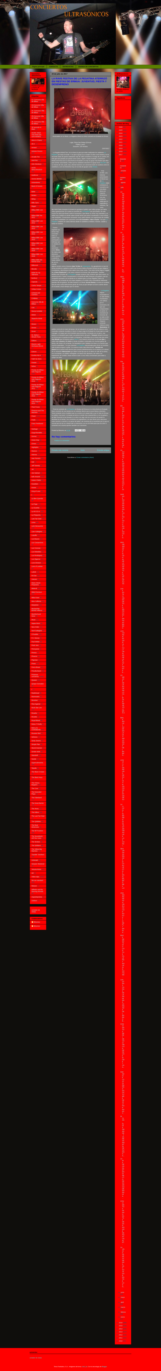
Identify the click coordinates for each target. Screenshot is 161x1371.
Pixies (34, 663)
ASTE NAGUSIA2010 (37, 169)
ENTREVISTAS (68, 67)
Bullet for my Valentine (36, 273)
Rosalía (34, 713)
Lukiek (34, 572)
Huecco (34, 451)
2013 (121, 1332)
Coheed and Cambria (36, 294)
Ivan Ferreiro (36, 458)
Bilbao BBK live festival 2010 (37, 261)
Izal (33, 462)
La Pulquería (36, 515)
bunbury (34, 278)
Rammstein (35, 696)
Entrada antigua (103, 450)
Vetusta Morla (36, 869)
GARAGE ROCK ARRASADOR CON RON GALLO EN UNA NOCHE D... (122, 516)
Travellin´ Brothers (38, 855)
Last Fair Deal (36, 519)
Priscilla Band (36, 671)
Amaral (34, 147)
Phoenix (34, 656)
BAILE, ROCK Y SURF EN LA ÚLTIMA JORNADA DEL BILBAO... (122, 737)
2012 (121, 1335)
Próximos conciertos (35, 675)
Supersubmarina (37, 763)
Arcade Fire (36, 157)
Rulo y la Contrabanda (36, 729)
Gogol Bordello (37, 433)
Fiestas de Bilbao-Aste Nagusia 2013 (38, 401)
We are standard (37, 880)
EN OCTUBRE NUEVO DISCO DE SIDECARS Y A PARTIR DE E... (122, 426)
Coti (33, 307)
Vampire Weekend (38, 864)
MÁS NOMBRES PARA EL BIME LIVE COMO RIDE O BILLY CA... (122, 296)
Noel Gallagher (37, 631)
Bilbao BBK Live (37, 210)
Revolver (35, 700)
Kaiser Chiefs (36, 480)
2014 (121, 1329)
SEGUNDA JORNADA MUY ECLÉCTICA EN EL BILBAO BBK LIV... (122, 869)
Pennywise (35, 649)
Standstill (35, 755)
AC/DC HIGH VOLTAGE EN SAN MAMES (36, 134)
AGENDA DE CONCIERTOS (88, 67)
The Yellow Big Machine (37, 850)
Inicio (83, 450)
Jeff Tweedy (36, 465)
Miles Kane (35, 598)
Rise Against (36, 704)
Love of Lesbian (37, 566)
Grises (34, 444)
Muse (33, 620)
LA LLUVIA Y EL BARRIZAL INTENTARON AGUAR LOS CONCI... (122, 825)
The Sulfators (36, 845)
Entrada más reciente (60, 450)
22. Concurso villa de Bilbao (38, 100)
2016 (121, 1323)
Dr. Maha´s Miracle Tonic (36, 336)
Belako (34, 195)
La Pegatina (86, 211)
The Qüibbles (36, 821)
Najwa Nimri (36, 623)
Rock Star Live (37, 708)
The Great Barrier (38, 803)
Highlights (35, 447)
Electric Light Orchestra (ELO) (37, 345)
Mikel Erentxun (37, 592)
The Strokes (36, 842)
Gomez (34, 436)
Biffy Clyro (35, 203)
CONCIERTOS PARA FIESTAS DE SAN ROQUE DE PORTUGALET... (122, 1222)
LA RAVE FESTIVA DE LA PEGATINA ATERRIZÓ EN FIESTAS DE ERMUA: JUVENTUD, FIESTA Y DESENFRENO (79, 81)
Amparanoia (86, 266)
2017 (121, 154)
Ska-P (77, 339)
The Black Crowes (38, 772)
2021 (121, 142)
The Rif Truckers (37, 831)
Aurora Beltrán (37, 179)
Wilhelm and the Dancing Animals (37, 890)
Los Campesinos (37, 542)
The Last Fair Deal (38, 816)
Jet (33, 469)
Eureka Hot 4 (36, 355)
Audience (35, 175)
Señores (34, 737)
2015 (121, 1326)
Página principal (38, 67)
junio (122, 1292)
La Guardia (35, 508)
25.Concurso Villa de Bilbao (38, 117)
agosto (123, 182)
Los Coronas (36, 548)
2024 (121, 133)
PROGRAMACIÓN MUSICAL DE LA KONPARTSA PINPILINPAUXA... (122, 564)
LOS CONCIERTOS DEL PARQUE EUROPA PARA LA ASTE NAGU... (122, 338)
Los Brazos (35, 539)
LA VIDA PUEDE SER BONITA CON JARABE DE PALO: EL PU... (122, 253)
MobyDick (35, 605)
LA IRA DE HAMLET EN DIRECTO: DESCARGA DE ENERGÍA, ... (122, 1178)
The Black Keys (37, 777)
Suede (34, 759)
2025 (121, 130)
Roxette (34, 717)
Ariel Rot (35, 160)
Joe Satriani (36, 473)
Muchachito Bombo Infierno (37, 609)
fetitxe (34, 366)
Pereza (34, 653)
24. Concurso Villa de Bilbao (38, 111)
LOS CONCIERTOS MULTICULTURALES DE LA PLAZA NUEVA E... (122, 651)
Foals (33, 420)
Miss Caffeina (36, 601)
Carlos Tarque (36, 285)
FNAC (34, 416)
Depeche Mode (37, 318)
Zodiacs (34, 901)
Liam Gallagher (37, 531)
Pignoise (35, 660)
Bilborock (35, 265)
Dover (34, 331)
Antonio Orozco (37, 151)
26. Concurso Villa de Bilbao (38, 123)
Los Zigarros (36, 559)
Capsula (34, 282)
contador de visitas (36, 911)
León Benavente (37, 526)
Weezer (34, 886)
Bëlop (34, 199)
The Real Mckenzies (35, 826)
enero (123, 1317)
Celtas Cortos (36, 289)
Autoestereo (36, 182)
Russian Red (36, 733)
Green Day (35, 440)
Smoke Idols (36, 752)
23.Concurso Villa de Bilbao (38, 106)
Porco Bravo (36, 667)
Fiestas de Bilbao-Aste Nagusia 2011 (38, 386)
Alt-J (33, 144)
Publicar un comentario (61, 440)
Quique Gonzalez (38, 684)
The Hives (35, 809)
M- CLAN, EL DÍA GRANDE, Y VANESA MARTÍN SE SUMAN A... (122, 1136)
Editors (34, 340)
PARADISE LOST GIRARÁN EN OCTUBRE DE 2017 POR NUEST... (122, 1092)
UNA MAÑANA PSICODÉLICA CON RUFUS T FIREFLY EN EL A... (122, 912)
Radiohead (35, 693)
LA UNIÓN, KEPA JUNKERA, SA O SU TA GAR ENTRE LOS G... (122, 1268)
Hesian (95, 167)
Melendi (34, 588)
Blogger (104, 1366)
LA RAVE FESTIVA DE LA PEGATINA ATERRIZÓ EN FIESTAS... (122, 210)
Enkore (34, 352)
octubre (123, 171)
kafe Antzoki (36, 477)
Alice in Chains (37, 140)
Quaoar (34, 680)
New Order (35, 627)
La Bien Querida (37, 498)
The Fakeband (37, 797)
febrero (123, 1312)
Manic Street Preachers (36, 584)
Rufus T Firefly (37, 724)
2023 (121, 136)
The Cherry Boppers (35, 784)
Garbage (35, 429)
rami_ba (84, 1366)
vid (33, 873)
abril (122, 1302)
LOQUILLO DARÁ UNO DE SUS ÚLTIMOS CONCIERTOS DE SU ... (122, 780)
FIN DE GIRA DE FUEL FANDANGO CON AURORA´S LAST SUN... (122, 382)
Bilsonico (37, 922)
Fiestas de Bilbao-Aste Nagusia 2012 (38, 394)
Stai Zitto (103, 162)
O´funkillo (35, 634)
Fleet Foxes (36, 407)
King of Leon (36, 491)
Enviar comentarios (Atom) (85, 457)
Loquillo (34, 535)
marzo (123, 1307)
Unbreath (35, 860)
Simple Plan (36, 744)
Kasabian (35, 484)
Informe (34, 455)
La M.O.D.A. (36, 511)
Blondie (34, 269)
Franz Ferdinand (37, 423)
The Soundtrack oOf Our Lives (37, 837)
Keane (34, 487)
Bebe (33, 192)
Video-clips (35, 877)
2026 (121, 127)
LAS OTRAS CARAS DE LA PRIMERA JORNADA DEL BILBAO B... (122, 1000)
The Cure (35, 788)
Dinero (34, 324)
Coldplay (35, 298)
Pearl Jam (35, 645)
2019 (121, 148)
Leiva (33, 522)
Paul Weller (35, 642)
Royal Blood (36, 720)
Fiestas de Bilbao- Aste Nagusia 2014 (38, 379)
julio (122, 187)
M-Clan (34, 576)
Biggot (34, 206)
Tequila (34, 768)
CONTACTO (53, 67)
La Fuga (34, 504)
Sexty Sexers (36, 741)
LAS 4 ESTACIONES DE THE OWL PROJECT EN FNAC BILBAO (122, 608)
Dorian (34, 328)
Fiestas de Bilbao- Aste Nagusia (38, 371)
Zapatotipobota (37, 897)
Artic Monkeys (36, 164)
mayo (123, 1297)
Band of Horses (37, 186)
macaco (34, 579)
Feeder (34, 362)
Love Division (36, 563)
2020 (121, 145)
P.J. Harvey (35, 638)
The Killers (35, 812)
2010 (121, 1341)
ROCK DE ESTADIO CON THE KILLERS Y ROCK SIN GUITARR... (122, 956)
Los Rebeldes (36, 552)
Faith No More (36, 359)
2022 (121, 139)
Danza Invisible (37, 311)
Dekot (34, 315)
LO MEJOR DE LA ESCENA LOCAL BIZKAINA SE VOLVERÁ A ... (122, 695)
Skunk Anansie (37, 748)
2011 (121, 1338)
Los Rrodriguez (37, 555)
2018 (121, 151)
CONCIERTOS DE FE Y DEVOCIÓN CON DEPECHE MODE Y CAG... (122, 1046)
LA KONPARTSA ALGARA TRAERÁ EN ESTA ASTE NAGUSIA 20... (122, 470)
